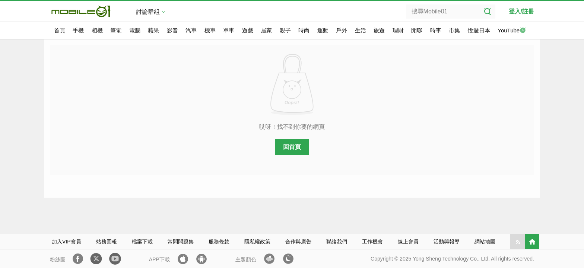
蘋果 (153, 30)
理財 (398, 30)
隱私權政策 (257, 242)
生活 (360, 30)
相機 (97, 30)
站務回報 (106, 242)
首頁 (59, 30)
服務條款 (219, 242)
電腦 (134, 30)
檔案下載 (142, 242)
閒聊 (416, 30)
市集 (454, 30)
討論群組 (148, 12)
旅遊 (379, 30)
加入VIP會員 (66, 242)
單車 (228, 30)
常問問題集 (181, 242)
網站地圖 (485, 242)
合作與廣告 (298, 242)
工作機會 (372, 242)
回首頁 (292, 147)
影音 (172, 30)
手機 (78, 30)
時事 (435, 30)
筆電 (115, 30)
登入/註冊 (521, 11)
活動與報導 (447, 242)
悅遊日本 (479, 30)
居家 (266, 30)
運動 (322, 30)
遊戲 (247, 30)
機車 (210, 30)
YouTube (512, 31)
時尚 (304, 30)
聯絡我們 (336, 242)
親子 (285, 30)
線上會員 (408, 242)
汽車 (191, 30)
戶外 (341, 30)
